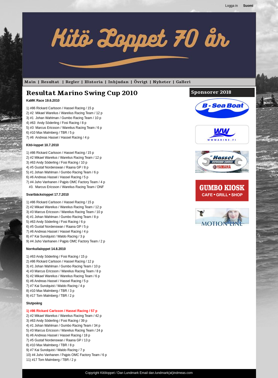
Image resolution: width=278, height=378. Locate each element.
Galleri (183, 82)
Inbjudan (118, 82)
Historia (93, 82)
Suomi (248, 6)
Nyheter (162, 82)
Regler (72, 82)
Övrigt (141, 82)
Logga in (231, 6)
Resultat (50, 82)
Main (30, 82)
